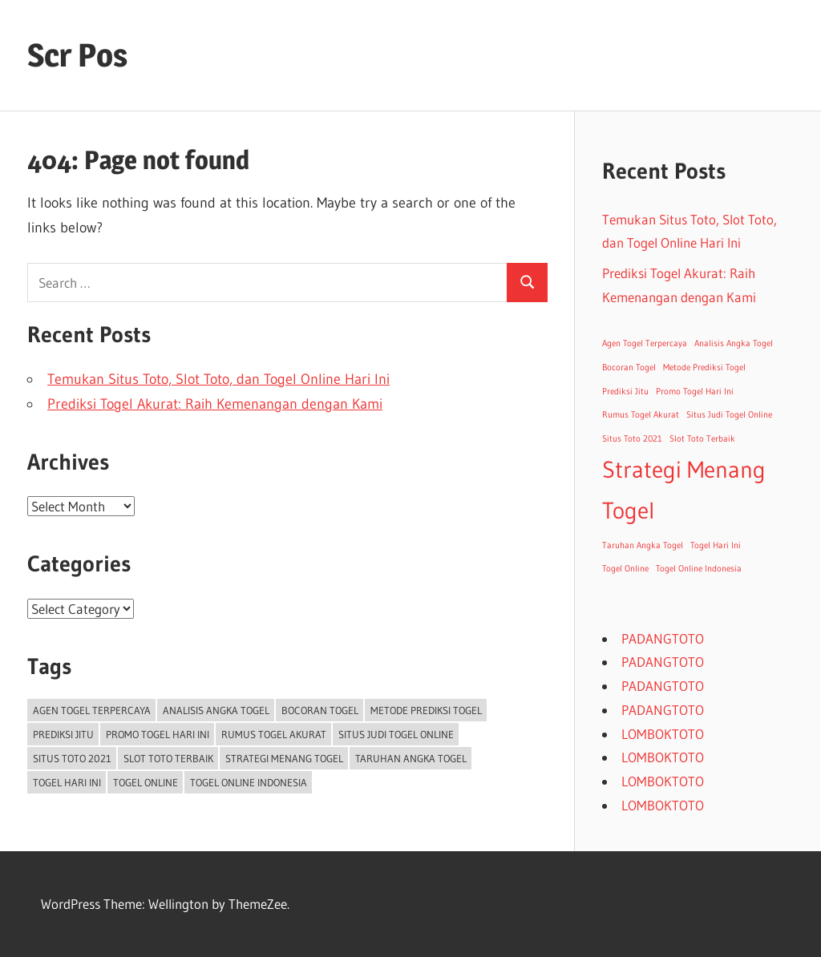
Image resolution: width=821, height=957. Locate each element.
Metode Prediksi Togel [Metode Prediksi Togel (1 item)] (426, 710)
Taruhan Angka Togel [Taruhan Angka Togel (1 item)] (411, 758)
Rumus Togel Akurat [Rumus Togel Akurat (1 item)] (273, 734)
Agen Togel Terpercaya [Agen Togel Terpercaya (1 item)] (92, 710)
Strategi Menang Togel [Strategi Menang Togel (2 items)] (284, 758)
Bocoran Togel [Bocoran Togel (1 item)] (319, 710)
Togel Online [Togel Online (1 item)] (145, 782)
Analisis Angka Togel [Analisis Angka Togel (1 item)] (216, 710)
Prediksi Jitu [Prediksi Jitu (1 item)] (63, 734)
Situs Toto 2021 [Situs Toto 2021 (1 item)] (72, 758)
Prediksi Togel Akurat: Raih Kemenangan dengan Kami (214, 404)
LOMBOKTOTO (662, 733)
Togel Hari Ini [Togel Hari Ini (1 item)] (67, 782)
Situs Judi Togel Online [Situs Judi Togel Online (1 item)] (396, 734)
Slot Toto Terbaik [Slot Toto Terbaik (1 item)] (168, 758)
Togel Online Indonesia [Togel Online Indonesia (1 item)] (248, 782)
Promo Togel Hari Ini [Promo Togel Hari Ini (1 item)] (157, 734)
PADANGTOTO (662, 638)
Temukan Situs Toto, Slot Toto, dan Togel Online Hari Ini (218, 379)
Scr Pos (77, 55)
